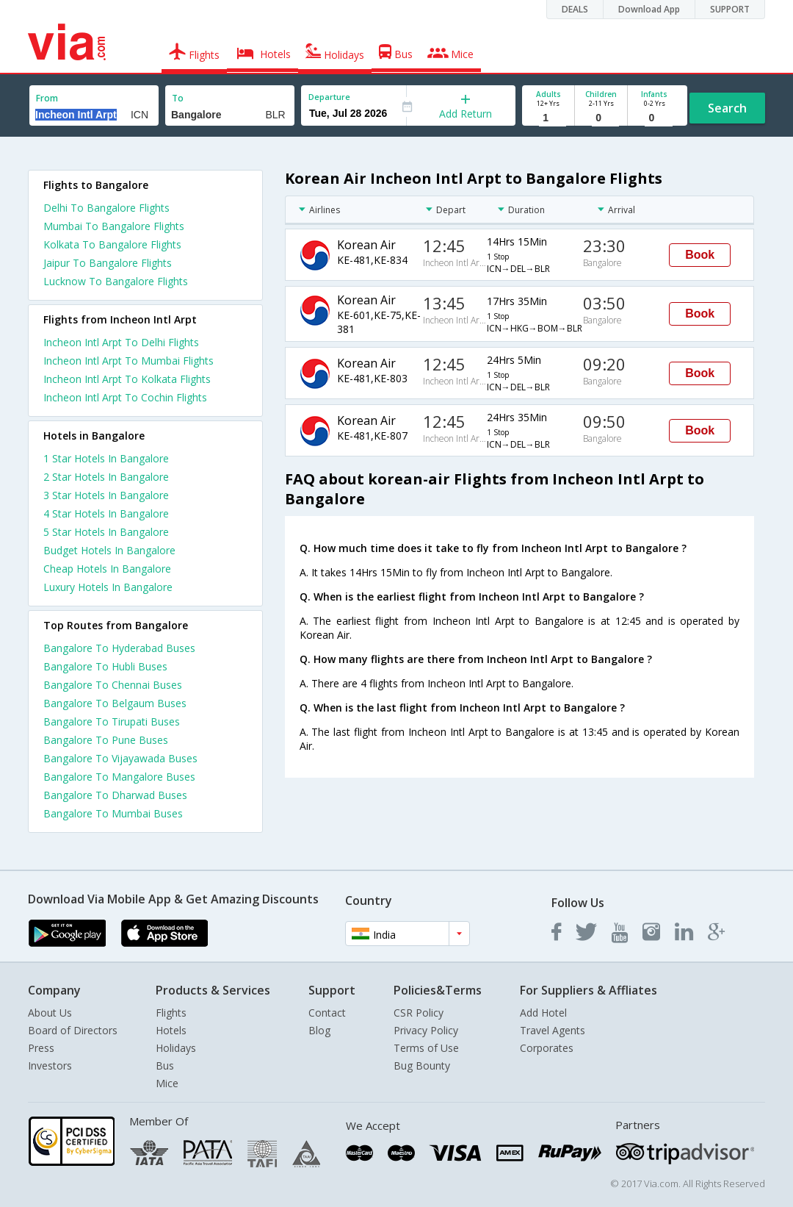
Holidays (176, 1048)
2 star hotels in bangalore (106, 477)
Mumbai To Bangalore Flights (113, 226)
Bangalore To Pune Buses (105, 740)
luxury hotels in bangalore (108, 587)
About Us (50, 1013)
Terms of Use (426, 1048)
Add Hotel (543, 1013)
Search (727, 108)
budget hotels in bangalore (109, 550)
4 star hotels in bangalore (106, 513)
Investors (50, 1065)
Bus (165, 1065)
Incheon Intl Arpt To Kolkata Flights (127, 379)
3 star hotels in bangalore (106, 495)
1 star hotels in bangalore (106, 458)
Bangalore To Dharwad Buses (115, 795)
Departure (329, 96)
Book (699, 254)
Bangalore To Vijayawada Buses (120, 758)
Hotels (171, 1030)
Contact (327, 1013)
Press (41, 1048)
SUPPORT (730, 9)
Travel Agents (552, 1030)
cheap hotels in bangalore (107, 569)
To (178, 98)
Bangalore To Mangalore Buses (119, 777)
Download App (649, 9)
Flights (171, 1013)
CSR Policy (418, 1013)
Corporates (546, 1048)
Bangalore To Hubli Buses (105, 666)
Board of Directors (72, 1030)
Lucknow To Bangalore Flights (115, 281)
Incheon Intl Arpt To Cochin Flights (125, 397)
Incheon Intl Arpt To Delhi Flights (121, 342)
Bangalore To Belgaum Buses (115, 703)
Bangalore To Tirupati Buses (111, 721)
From (47, 98)
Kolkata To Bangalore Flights (112, 244)
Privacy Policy (426, 1030)
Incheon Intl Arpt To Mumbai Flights (128, 361)
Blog (319, 1030)
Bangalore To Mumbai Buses (113, 813)
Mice (167, 1083)
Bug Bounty (422, 1065)
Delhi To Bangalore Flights (106, 208)
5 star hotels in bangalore (106, 532)
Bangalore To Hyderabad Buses (119, 648)
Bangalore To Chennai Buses (112, 685)
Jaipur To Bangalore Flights (107, 263)
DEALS (575, 9)
